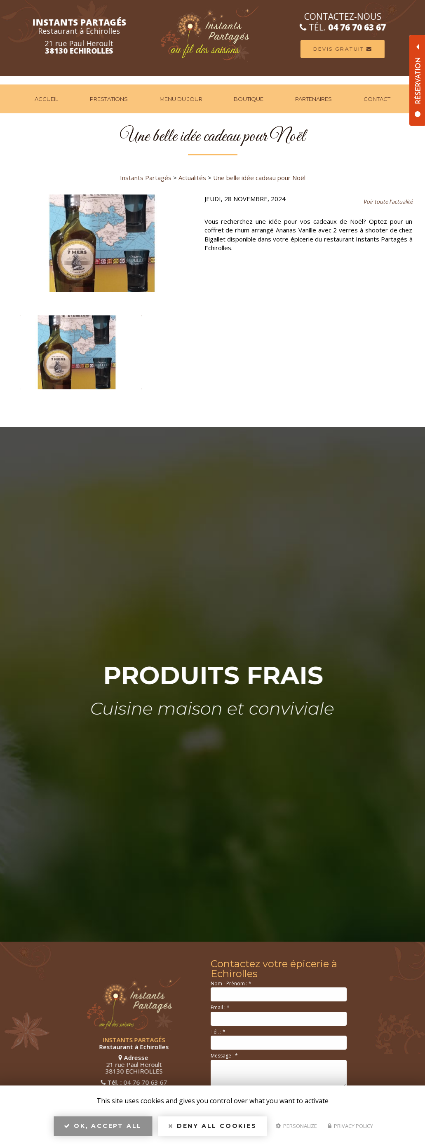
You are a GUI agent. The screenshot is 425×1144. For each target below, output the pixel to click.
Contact (377, 99)
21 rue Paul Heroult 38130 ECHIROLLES (51, 1064)
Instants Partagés (145, 177)
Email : (220, 1007)
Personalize (296, 1126)
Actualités (192, 177)
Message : (224, 1055)
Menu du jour (181, 99)
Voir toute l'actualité (388, 201)
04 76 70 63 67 (63, 1082)
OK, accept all (103, 1126)
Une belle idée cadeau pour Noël (259, 177)
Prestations (109, 99)
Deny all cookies (212, 1126)
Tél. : (218, 1031)
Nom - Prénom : (231, 983)
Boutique (248, 99)
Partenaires (313, 99)
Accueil (46, 99)
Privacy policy (350, 1126)
